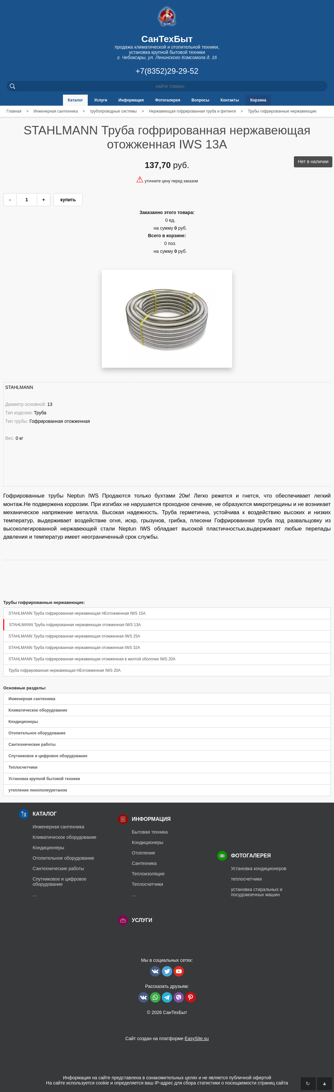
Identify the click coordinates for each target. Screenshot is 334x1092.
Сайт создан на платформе (167, 1038)
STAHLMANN (19, 387)
